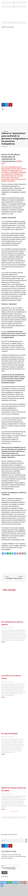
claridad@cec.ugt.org (14, 876)
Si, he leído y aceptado (10, 869)
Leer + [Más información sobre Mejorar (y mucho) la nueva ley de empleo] (3, 809)
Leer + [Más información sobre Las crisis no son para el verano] (3, 697)
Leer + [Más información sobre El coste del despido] (3, 754)
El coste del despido (9, 734)
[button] (14, 6)
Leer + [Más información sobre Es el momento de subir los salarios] (3, 642)
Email (2, 865)
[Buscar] (26, 840)
